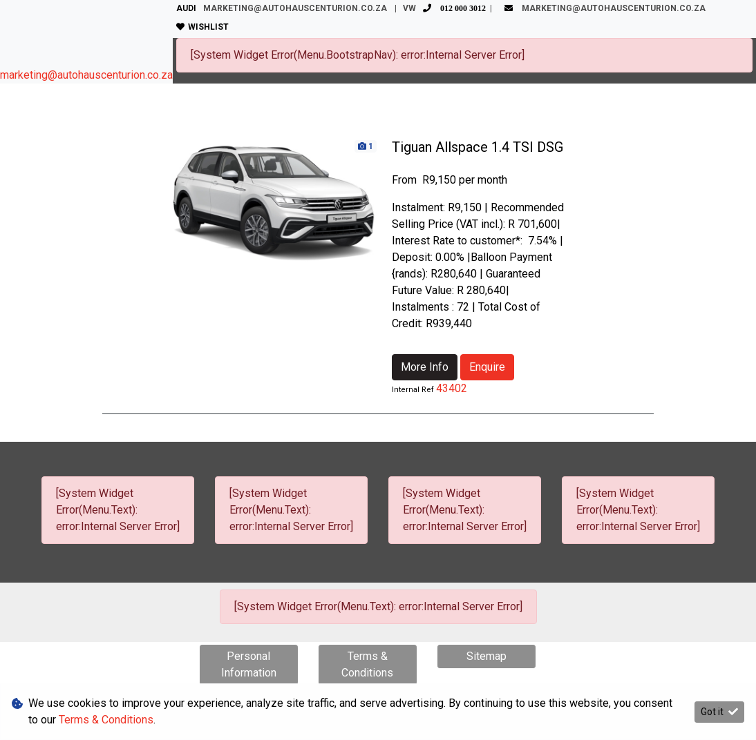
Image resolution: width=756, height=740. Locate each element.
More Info (424, 366)
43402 (451, 388)
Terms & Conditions (367, 664)
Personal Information (248, 664)
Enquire (487, 366)
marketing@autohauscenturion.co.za (86, 74)
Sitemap (486, 656)
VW (446, 8)
